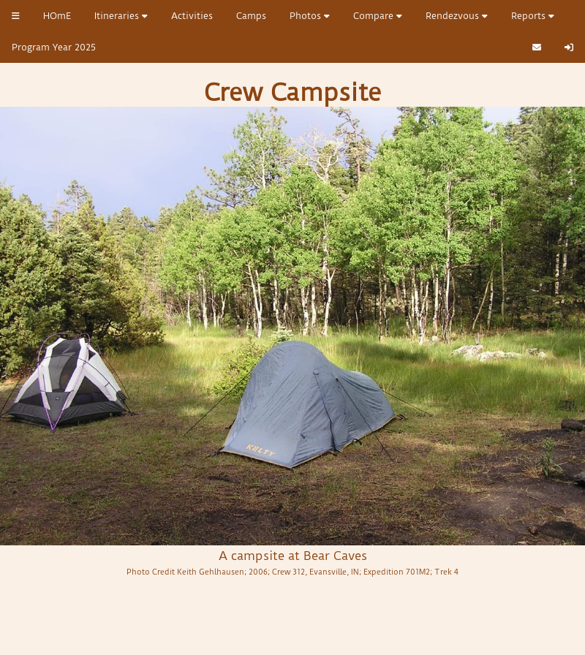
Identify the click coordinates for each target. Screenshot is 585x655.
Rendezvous (457, 15)
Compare (377, 15)
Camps (251, 15)
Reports (532, 15)
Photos (310, 15)
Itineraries (121, 15)
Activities (192, 15)
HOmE (57, 15)
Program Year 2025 (54, 47)
